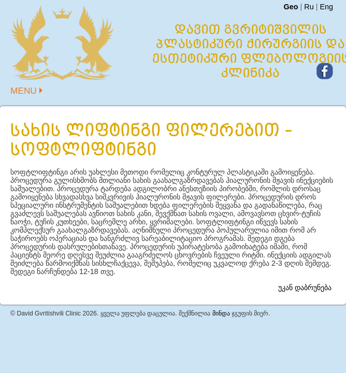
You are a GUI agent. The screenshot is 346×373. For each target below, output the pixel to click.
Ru (308, 7)
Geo (290, 7)
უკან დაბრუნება (304, 287)
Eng (326, 7)
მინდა (221, 313)
